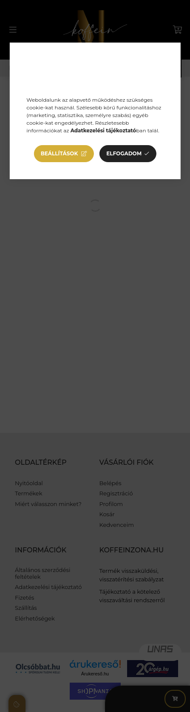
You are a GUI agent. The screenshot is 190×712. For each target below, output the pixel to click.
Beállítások (59, 153)
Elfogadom (124, 153)
